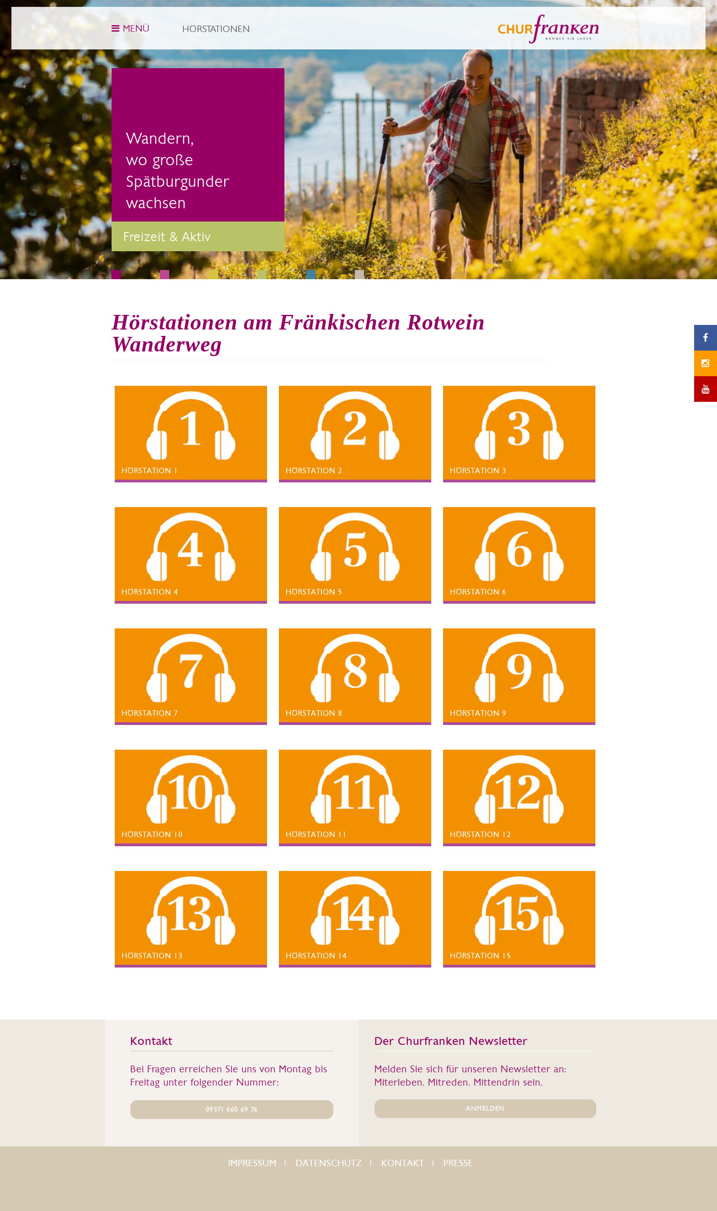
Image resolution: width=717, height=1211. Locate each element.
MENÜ (131, 28)
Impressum (252, 1163)
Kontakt (402, 1163)
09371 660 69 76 (231, 1109)
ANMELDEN (485, 1108)
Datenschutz (329, 1163)
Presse (458, 1163)
